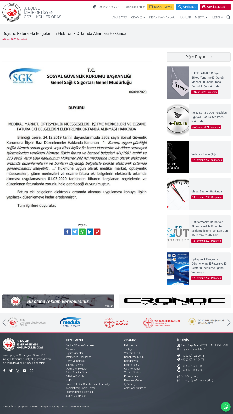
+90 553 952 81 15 (190, 366)
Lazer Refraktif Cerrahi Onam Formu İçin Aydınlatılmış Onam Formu (88, 386)
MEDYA (200, 17)
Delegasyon (131, 360)
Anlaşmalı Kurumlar (135, 388)
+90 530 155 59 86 (190, 369)
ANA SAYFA (119, 17)
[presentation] (4, 323)
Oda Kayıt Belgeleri (76, 368)
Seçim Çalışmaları (76, 395)
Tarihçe (128, 349)
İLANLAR (185, 17)
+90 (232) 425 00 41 (106, 6)
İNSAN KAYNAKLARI (162, 17)
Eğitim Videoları (74, 353)
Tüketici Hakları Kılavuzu (79, 391)
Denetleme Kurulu (134, 357)
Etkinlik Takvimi (74, 364)
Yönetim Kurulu (132, 353)
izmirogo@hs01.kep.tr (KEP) (195, 380)
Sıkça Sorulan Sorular (78, 372)
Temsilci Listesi (132, 372)
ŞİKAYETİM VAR (160, 6)
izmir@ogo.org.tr (134, 6)
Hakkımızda (130, 345)
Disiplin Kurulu (131, 364)
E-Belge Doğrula (75, 376)
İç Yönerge (130, 384)
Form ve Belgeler (75, 360)
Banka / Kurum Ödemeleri (80, 345)
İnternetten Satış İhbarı (78, 357)
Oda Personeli (132, 368)
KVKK (69, 380)
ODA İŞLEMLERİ (214, 6)
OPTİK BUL (187, 6)
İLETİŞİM (217, 17)
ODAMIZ (136, 17)
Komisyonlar (131, 376)
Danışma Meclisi (133, 380)
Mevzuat (71, 349)
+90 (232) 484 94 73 (190, 359)
